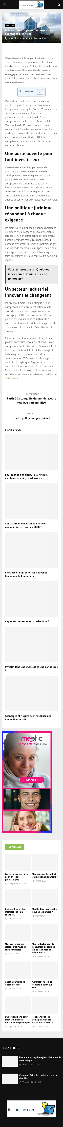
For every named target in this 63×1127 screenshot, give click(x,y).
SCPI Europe (11, 378)
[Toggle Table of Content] (38, 92)
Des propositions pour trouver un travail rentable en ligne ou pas (17, 1019)
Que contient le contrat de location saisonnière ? (45, 875)
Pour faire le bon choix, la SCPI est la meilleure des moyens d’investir (26, 476)
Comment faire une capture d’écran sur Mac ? (42, 984)
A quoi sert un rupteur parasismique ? (27, 621)
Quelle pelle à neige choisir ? (32, 418)
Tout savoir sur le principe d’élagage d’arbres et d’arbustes (43, 1019)
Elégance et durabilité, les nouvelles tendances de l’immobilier (26, 574)
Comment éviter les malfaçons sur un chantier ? (15, 911)
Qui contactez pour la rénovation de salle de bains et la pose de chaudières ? (43, 948)
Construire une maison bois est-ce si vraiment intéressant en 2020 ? (26, 525)
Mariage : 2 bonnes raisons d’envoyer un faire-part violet (15, 946)
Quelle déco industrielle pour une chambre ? (44, 910)
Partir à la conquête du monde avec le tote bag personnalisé (31, 400)
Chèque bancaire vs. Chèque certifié (15, 983)
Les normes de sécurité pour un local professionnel (16, 876)
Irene (10, 38)
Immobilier (10, 26)
